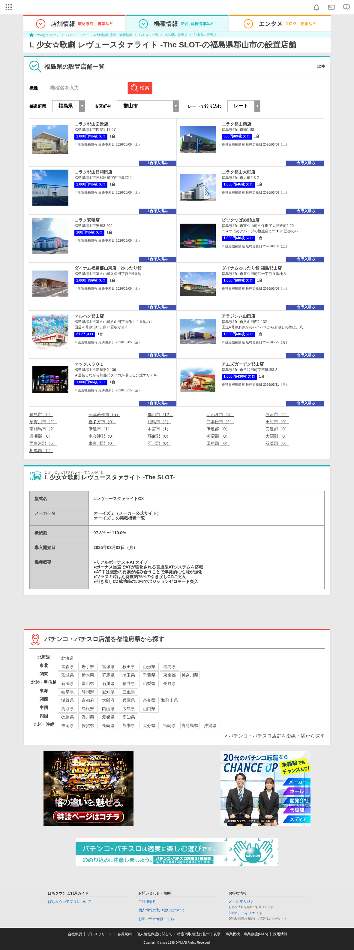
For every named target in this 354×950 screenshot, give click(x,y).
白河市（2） (277, 414)
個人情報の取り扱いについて (161, 910)
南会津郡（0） (102, 436)
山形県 (149, 666)
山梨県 (149, 683)
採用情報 (280, 934)
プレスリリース (99, 934)
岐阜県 (67, 691)
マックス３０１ (89, 364)
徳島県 (67, 717)
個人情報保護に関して (154, 934)
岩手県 (88, 666)
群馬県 (108, 675)
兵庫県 (128, 700)
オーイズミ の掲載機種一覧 (119, 518)
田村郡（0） (218, 443)
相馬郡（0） (41, 450)
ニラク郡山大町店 (238, 172)
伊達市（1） (100, 429)
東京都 (169, 675)
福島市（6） (41, 414)
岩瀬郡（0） (41, 436)
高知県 (128, 717)
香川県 (88, 717)
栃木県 (88, 675)
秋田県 (128, 666)
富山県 (88, 683)
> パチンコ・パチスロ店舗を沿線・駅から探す (274, 735)
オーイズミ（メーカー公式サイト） (127, 513)
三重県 (128, 691)
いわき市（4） (220, 414)
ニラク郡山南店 (236, 124)
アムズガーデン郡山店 (243, 364)
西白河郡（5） (43, 443)
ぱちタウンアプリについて (69, 902)
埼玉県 (128, 675)
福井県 (128, 683)
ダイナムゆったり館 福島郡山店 (252, 268)
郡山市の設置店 (205, 35)
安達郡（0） (277, 429)
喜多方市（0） (102, 422)
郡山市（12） (160, 414)
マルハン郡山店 (89, 316)
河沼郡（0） (218, 436)
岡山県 (108, 708)
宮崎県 (169, 725)
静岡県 (88, 691)
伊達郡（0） (218, 429)
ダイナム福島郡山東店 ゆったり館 (108, 268)
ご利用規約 (147, 902)
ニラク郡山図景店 (91, 124)
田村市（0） (277, 422)
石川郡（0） (159, 443)
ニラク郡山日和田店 (93, 172)
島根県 (88, 708)
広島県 (128, 708)
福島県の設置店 (176, 35)
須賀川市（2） (43, 422)
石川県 (108, 683)
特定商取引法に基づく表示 (198, 934)
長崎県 (108, 725)
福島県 (169, 666)
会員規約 (124, 934)
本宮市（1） (159, 429)
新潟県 (67, 683)
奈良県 (149, 700)
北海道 (67, 658)
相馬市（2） (159, 422)
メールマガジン (241, 901)
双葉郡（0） (277, 443)
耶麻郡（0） (159, 436)
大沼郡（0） (277, 436)
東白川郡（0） (102, 443)
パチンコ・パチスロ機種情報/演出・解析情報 (99, 35)
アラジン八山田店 (238, 316)
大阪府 (108, 700)
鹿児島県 (190, 725)
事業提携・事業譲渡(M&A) (247, 934)
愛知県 (108, 691)
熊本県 (128, 725)
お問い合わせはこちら (156, 919)
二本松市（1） (220, 422)
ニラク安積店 (87, 220)
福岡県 (67, 725)
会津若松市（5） (104, 414)
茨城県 (67, 675)
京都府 (88, 700)
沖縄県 (210, 725)
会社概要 (75, 934)
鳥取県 (67, 708)
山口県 (149, 708)
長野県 (169, 683)
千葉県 (149, 675)
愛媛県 (108, 717)
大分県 (149, 725)
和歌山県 (169, 700)
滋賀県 (67, 700)
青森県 (67, 666)
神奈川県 (190, 675)
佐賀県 (88, 725)
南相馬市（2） (43, 429)
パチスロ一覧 (148, 35)
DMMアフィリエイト (245, 913)
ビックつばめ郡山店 (241, 220)
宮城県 (108, 666)
